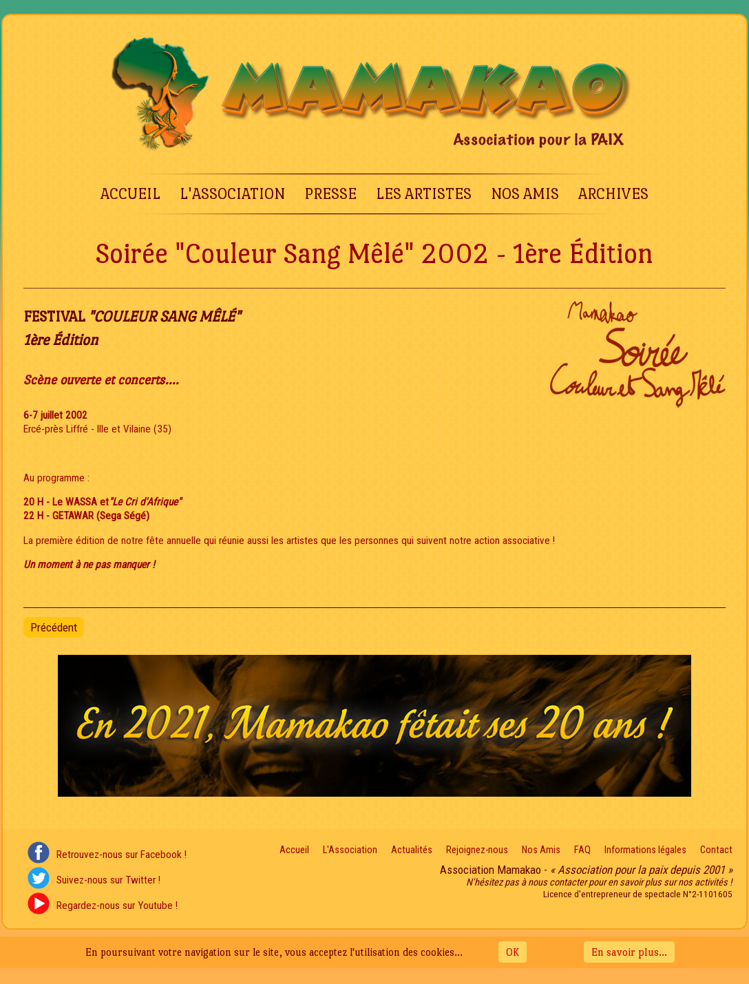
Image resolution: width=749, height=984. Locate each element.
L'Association (232, 193)
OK (512, 952)
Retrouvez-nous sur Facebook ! (121, 854)
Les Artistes (424, 193)
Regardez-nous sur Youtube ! (117, 905)
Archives (613, 193)
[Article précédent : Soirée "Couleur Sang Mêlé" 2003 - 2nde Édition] (53, 627)
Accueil (130, 193)
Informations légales (645, 850)
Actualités (411, 850)
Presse (330, 193)
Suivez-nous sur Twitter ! (108, 880)
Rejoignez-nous (477, 850)
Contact (716, 850)
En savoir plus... (629, 952)
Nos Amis (525, 193)
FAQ (582, 850)
